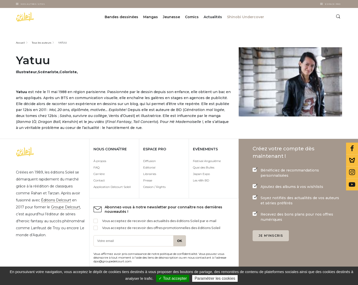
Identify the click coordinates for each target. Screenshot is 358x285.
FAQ (96, 167)
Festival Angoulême (207, 161)
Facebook (352, 149)
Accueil (20, 42)
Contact (99, 180)
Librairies (149, 174)
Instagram (352, 172)
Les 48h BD (201, 180)
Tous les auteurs (41, 42)
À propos (99, 161)
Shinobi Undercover (245, 17)
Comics (192, 17)
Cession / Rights (154, 187)
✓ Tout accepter (173, 278)
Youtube (352, 184)
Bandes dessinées (121, 17)
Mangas (150, 17)
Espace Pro (333, 4)
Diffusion (149, 161)
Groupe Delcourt (65, 207)
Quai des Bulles (203, 167)
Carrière (99, 174)
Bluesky (352, 161)
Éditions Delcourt (56, 200)
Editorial (149, 167)
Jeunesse (171, 17)
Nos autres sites (33, 4)
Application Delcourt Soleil (112, 187)
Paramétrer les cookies (215, 278)
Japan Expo (201, 174)
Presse (147, 180)
